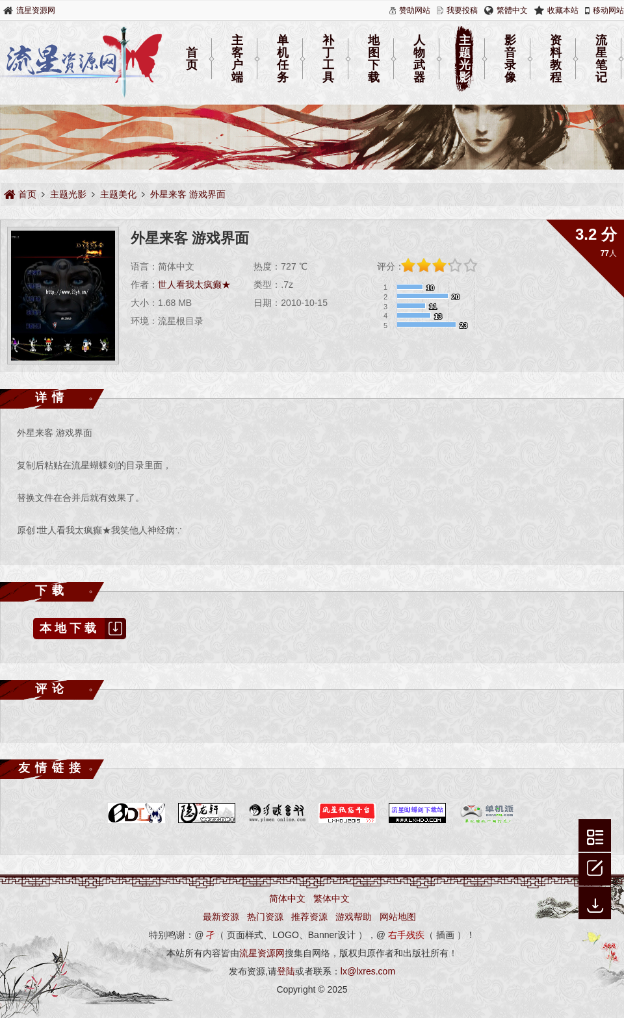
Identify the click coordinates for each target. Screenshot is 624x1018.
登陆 (286, 971)
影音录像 (510, 59)
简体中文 (287, 898)
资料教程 (556, 59)
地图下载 (374, 59)
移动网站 (608, 10)
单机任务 (283, 59)
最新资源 (221, 916)
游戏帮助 (353, 916)
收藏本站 (562, 10)
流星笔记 (601, 59)
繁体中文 (331, 898)
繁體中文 (512, 10)
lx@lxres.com (368, 971)
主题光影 (465, 59)
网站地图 (398, 916)
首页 (192, 58)
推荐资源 (309, 916)
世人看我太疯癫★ (194, 284)
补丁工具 (328, 59)
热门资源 (265, 916)
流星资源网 (35, 10)
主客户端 (237, 59)
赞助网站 (414, 10)
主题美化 (118, 194)
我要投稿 (462, 10)
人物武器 (419, 59)
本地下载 (83, 628)
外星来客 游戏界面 (188, 194)
